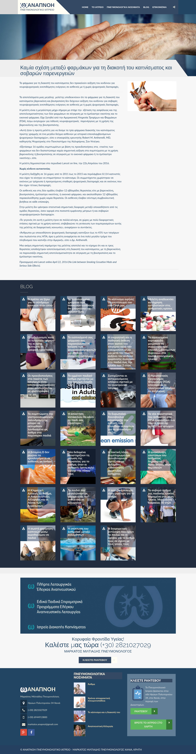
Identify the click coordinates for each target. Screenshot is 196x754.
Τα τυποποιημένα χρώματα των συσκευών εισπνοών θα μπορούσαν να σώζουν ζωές (81, 305)
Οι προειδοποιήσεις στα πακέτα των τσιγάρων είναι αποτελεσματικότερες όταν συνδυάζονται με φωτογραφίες (41, 383)
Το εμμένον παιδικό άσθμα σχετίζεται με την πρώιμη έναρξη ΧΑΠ (80, 380)
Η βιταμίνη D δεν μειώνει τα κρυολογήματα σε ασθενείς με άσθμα (40, 456)
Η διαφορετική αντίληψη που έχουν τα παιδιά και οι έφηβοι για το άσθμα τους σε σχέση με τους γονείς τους (121, 536)
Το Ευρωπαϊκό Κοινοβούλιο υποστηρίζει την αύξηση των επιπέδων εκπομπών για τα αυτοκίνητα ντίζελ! (121, 423)
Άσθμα (91, 684)
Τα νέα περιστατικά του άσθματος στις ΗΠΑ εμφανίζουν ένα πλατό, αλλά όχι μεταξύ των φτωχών (161, 420)
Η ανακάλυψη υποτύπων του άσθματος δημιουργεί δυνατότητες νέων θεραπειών (159, 459)
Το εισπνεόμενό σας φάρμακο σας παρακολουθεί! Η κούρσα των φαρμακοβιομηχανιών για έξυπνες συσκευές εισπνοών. (82, 347)
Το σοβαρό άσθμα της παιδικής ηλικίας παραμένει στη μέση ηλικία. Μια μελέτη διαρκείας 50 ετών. (161, 496)
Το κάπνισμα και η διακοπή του (104, 712)
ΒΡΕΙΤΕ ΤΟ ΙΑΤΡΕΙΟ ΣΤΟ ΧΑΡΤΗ (153, 724)
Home (85, 7)
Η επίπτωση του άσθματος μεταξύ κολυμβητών (79, 531)
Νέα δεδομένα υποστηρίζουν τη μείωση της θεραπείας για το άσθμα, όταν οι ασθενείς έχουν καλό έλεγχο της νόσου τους (81, 462)
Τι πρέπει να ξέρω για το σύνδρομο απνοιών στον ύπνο (40, 302)
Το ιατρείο (98, 7)
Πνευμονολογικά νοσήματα (123, 7)
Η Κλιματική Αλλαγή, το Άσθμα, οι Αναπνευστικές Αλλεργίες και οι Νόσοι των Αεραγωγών (40, 497)
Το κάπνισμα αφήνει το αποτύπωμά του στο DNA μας (121, 302)
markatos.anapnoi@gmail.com (43, 724)
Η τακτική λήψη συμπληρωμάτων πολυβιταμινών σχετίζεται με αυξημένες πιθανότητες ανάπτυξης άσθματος (119, 462)
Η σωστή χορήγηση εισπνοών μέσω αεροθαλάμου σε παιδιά (40, 533)
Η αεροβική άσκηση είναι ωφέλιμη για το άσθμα (121, 493)
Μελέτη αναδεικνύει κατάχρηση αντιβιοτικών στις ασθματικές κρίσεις (161, 303)
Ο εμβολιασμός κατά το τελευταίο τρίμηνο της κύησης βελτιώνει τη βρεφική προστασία (41, 343)
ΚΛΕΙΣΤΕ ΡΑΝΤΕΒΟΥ (100, 660)
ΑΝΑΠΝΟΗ (37, 5)
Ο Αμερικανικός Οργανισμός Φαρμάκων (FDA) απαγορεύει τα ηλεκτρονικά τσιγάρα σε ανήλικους (161, 383)
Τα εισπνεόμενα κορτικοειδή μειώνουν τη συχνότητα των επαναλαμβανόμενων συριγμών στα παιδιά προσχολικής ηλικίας (161, 348)
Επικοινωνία (159, 7)
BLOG (146, 7)
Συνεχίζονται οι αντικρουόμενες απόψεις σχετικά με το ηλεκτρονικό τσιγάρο (120, 382)
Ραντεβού (146, 711)
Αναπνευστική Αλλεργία (100, 726)
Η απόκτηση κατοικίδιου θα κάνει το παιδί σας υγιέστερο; (81, 418)
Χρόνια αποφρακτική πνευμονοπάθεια (99, 699)
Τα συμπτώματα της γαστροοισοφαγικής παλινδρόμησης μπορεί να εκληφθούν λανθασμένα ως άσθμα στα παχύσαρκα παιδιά (41, 424)
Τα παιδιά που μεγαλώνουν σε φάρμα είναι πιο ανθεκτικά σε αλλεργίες (78, 496)
